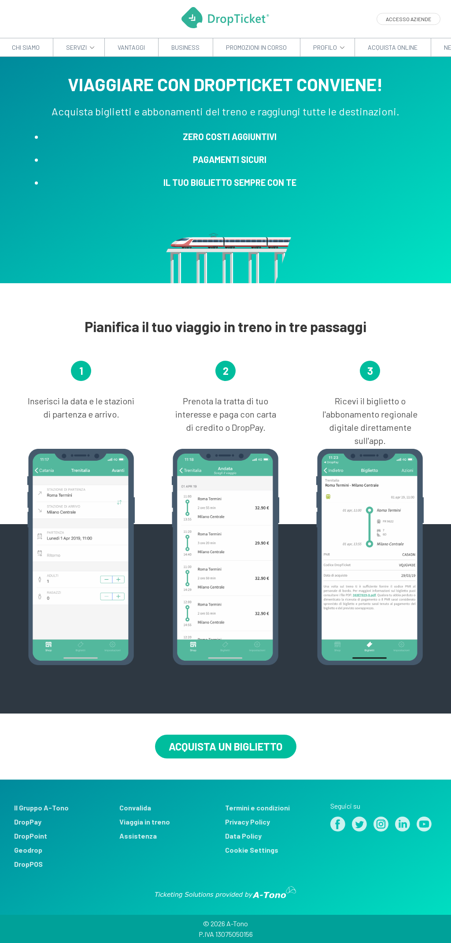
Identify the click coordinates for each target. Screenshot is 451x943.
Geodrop (28, 850)
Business (185, 47)
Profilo (325, 47)
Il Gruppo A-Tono (41, 807)
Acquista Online (393, 47)
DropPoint (30, 836)
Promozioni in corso (256, 47)
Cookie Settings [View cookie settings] (251, 850)
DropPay (27, 821)
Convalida (135, 807)
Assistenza (138, 836)
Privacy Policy (247, 821)
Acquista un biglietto (226, 746)
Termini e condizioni (257, 807)
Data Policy (243, 836)
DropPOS (28, 864)
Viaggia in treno (144, 821)
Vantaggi (131, 47)
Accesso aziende (408, 19)
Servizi (76, 47)
